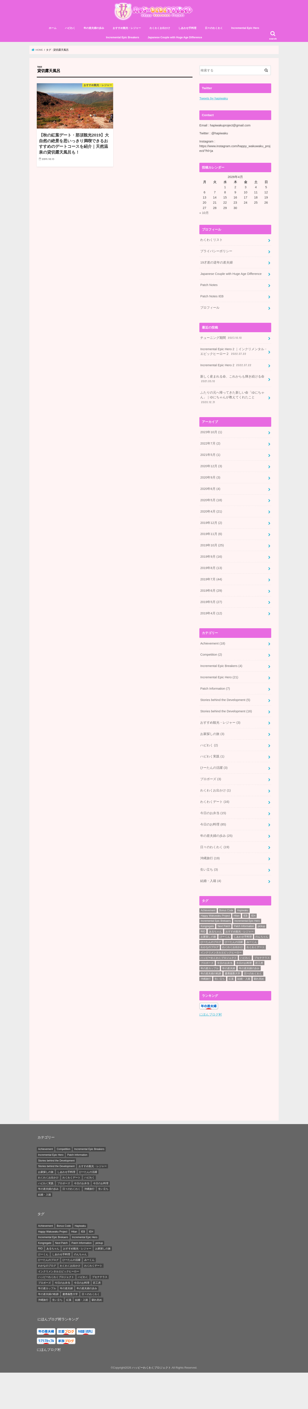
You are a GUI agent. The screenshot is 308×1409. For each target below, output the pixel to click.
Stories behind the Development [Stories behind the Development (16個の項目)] (56, 1160)
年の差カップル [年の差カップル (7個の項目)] (210, 968)
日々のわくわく (214, 28)
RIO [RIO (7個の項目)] (203, 931)
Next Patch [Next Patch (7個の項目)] (224, 926)
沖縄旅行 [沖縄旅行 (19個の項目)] (89, 1188)
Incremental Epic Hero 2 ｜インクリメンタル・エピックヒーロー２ (233, 351)
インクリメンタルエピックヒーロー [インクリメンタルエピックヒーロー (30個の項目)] (221, 952)
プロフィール (209, 307)
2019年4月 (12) (211, 613)
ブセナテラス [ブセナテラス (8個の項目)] (262, 957)
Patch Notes (209, 285)
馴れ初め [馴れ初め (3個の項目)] (259, 978)
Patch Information (215, 688)
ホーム (52, 28)
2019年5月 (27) (211, 602)
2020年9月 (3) (210, 477)
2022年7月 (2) (210, 443)
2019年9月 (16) (211, 556)
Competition (211, 654)
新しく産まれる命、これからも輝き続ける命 (232, 379)
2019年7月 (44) (211, 579)
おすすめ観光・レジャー (127, 28)
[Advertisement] (235, 1069)
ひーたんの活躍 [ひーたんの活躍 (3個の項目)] (234, 942)
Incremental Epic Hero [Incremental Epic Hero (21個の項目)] (51, 1154)
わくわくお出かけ (160, 28)
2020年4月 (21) (211, 511)
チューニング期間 (221, 338)
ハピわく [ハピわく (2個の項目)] (89, 1177)
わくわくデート (214, 801)
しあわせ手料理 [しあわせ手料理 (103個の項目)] (243, 936)
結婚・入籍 (210, 881)
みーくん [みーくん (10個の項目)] (252, 942)
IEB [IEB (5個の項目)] (245, 915)
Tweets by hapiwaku (213, 98)
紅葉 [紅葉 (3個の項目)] (231, 978)
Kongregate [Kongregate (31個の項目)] (207, 926)
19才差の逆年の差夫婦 (216, 262)
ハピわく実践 (212, 756)
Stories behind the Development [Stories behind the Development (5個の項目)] (56, 1166)
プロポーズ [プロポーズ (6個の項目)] (207, 963)
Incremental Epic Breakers (122, 37)
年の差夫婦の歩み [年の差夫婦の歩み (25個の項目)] (48, 1188)
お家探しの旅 (212, 734)
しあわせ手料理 (187, 28)
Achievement (212, 643)
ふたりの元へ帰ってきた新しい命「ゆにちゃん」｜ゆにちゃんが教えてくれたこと (232, 397)
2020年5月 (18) (211, 500)
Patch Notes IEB (212, 296)
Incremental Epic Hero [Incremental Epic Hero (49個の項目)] (247, 920)
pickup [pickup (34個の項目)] (261, 926)
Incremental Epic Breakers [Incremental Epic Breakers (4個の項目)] (89, 1148)
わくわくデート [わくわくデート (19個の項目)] (256, 947)
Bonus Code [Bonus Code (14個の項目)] (226, 910)
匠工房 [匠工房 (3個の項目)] (259, 963)
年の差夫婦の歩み (94, 28)
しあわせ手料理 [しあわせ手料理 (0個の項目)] (66, 1171)
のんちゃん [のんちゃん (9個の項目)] (261, 936)
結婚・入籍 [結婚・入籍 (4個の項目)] (44, 1194)
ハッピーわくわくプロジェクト (151, 1367)
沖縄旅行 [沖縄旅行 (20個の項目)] (206, 978)
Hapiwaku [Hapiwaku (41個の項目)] (242, 910)
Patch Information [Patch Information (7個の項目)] (77, 1154)
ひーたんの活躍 (213, 767)
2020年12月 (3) (211, 466)
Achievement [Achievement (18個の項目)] (45, 1148)
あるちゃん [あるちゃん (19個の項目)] (215, 931)
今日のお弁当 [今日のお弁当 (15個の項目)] (224, 963)
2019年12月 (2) (211, 522)
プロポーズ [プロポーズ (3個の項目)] (63, 1183)
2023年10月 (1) (211, 432)
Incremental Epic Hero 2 (226, 365)
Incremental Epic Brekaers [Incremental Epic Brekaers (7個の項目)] (216, 920)
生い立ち (209, 869)
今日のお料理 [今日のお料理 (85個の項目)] (100, 1183)
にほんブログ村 (210, 1014)
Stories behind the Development (225, 700)
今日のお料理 (213, 824)
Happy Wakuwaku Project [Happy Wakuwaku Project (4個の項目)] (215, 915)
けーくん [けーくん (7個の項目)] (225, 936)
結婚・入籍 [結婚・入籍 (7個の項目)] (243, 978)
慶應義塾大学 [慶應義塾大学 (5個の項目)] (232, 973)
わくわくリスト (211, 240)
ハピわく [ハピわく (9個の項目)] (245, 957)
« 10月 (204, 213)
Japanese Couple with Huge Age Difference (175, 37)
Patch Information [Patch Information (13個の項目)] (244, 926)
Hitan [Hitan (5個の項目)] (237, 915)
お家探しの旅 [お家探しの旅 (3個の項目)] (208, 936)
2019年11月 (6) (211, 534)
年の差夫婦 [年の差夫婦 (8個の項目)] (228, 968)
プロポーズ (210, 779)
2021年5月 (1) (210, 454)
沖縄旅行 (210, 858)
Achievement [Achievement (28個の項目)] (208, 910)
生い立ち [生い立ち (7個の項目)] (220, 978)
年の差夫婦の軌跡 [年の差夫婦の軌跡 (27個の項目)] (211, 973)
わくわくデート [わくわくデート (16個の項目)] (71, 1177)
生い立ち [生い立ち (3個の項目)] (103, 1188)
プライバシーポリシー (216, 251)
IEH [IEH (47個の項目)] (253, 915)
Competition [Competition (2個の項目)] (63, 1148)
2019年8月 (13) (211, 568)
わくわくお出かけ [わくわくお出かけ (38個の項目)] (232, 947)
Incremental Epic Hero (245, 28)
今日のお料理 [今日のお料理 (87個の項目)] (244, 963)
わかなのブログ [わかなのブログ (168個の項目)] (210, 947)
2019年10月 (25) (212, 545)
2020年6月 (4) (210, 488)
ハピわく (70, 28)
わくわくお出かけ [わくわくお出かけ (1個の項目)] (48, 1177)
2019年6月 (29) (211, 590)
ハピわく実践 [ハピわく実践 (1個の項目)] (45, 1183)
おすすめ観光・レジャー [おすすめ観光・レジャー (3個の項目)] (239, 931)
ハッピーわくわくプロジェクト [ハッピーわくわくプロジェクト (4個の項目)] (219, 957)
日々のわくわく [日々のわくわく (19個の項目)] (71, 1188)
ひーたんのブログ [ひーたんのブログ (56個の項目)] (211, 942)
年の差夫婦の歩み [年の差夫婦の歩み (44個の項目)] (249, 968)
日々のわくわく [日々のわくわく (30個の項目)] (253, 973)
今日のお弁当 (213, 813)
